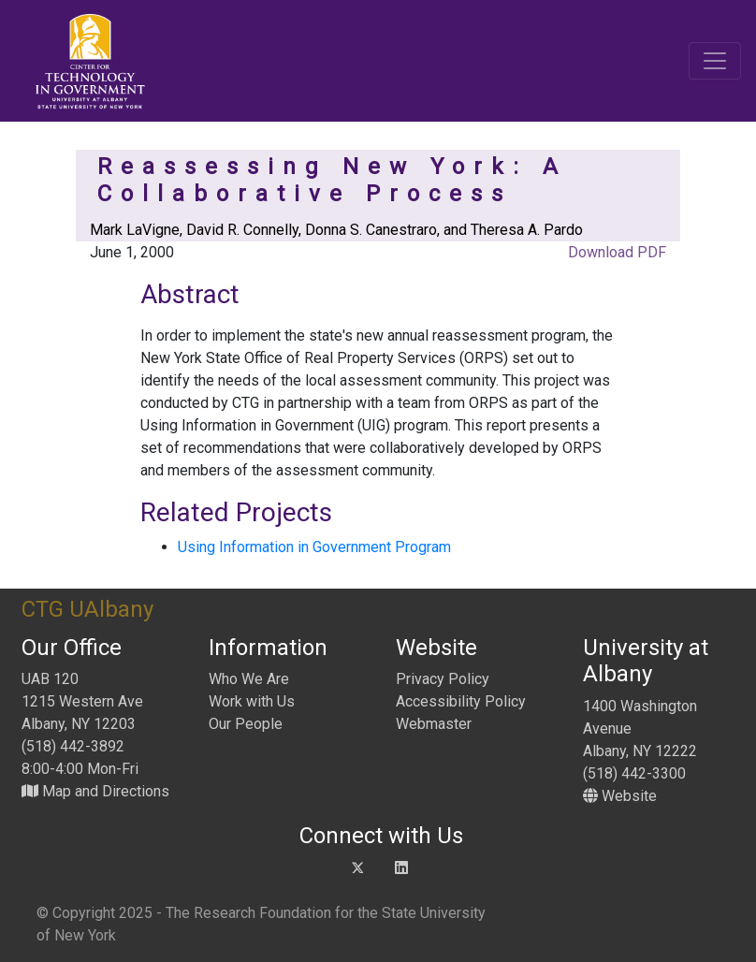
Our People (246, 724)
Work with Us (252, 701)
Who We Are (249, 679)
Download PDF (615, 252)
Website (620, 796)
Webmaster (434, 724)
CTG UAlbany (87, 609)
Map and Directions (95, 791)
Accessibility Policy (461, 701)
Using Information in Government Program (314, 547)
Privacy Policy (442, 679)
